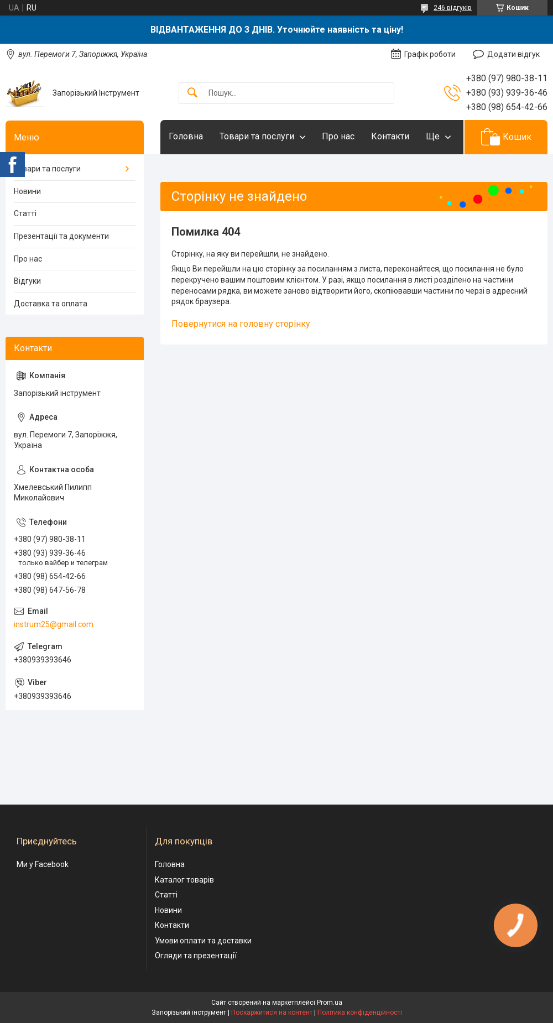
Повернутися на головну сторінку (240, 324)
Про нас (338, 136)
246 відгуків (453, 8)
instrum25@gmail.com (53, 624)
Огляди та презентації (196, 955)
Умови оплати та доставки (203, 940)
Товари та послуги (257, 136)
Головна (186, 136)
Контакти (390, 136)
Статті (25, 213)
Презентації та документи (61, 236)
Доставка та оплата (50, 303)
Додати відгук (513, 54)
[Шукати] (192, 93)
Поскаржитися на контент (271, 1012)
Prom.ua (329, 1002)
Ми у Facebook (43, 864)
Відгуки (27, 280)
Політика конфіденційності (359, 1012)
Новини (27, 191)
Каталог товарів (184, 879)
